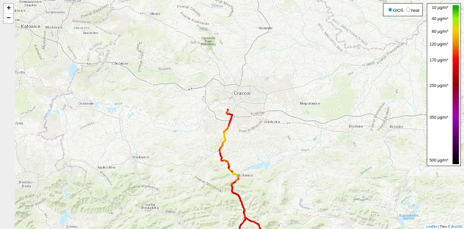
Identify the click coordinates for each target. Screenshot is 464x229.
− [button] (9, 18)
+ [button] (9, 8)
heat (412, 10)
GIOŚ (396, 10)
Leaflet (431, 226)
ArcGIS (456, 226)
